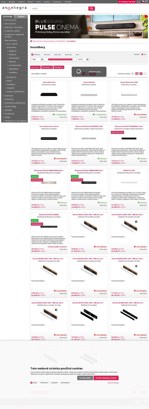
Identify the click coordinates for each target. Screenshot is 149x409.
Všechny (37, 54)
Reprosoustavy (11, 40)
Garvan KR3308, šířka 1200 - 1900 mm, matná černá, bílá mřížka (49, 260)
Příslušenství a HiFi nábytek (15, 121)
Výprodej (57, 54)
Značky (21, 17)
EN (138, 2)
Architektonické (15, 65)
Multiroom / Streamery (14, 27)
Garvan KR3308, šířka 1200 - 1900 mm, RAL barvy (129, 259)
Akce (77, 54)
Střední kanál (14, 58)
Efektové (12, 61)
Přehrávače (9, 99)
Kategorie (7, 17)
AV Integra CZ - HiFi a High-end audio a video (14, 8)
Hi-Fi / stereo (12, 44)
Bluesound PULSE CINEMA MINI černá (89, 170)
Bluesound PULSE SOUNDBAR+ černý (129, 126)
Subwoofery (13, 69)
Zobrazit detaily (113, 383)
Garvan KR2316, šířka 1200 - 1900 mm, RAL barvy (48, 303)
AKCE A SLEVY (10, 23)
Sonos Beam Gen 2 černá (49, 126)
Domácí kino (11, 47)
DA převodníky (10, 106)
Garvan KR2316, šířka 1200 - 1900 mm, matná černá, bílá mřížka (89, 260)
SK (146, 2)
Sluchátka (8, 110)
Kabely (7, 117)
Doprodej (68, 54)
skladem (136, 54)
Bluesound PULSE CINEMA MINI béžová (49, 170)
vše (145, 54)
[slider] (46, 59)
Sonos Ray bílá (89, 82)
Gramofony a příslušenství (15, 103)
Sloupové (12, 54)
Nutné (35, 383)
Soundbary (13, 72)
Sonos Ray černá (49, 82)
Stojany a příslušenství (15, 91)
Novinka (47, 54)
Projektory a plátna (12, 31)
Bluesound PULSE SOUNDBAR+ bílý (89, 126)
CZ (142, 2)
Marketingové (65, 383)
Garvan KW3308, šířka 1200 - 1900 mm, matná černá (129, 304)
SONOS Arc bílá (129, 170)
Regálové (12, 51)
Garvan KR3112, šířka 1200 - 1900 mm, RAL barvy (129, 214)
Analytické (54, 383)
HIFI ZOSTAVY (10, 20)
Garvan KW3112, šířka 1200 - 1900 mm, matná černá (89, 304)
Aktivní (9, 81)
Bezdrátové (11, 77)
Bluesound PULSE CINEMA (49, 214)
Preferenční (44, 383)
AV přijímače (9, 113)
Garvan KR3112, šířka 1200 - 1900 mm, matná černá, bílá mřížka (89, 215)
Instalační (10, 88)
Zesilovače (9, 95)
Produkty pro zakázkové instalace (14, 35)
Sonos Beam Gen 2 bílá (129, 82)
